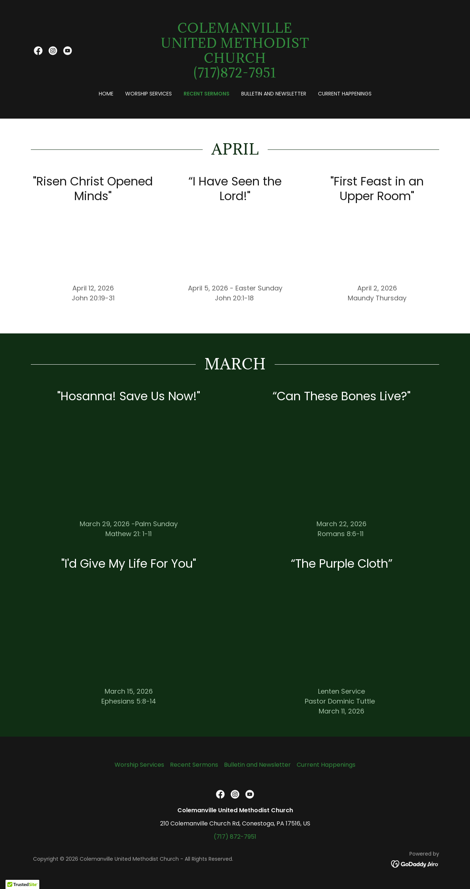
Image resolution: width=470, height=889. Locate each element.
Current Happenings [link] (345, 93)
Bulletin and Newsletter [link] (273, 93)
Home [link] (106, 93)
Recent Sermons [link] (206, 93)
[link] (38, 50)
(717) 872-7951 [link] (235, 836)
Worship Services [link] (148, 93)
